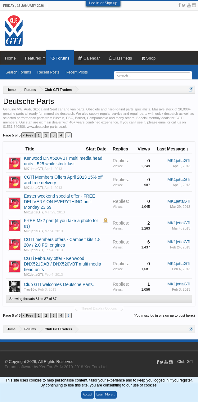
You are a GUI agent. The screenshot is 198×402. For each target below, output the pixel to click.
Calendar (89, 58)
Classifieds (120, 58)
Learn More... (106, 394)
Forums (60, 58)
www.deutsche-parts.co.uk (46, 126)
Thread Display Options (99, 308)
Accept (87, 394)
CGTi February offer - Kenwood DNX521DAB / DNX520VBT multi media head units (62, 264)
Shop (148, 58)
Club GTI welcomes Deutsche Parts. (59, 284)
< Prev (28, 135)
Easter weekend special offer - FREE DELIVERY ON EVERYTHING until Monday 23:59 (59, 202)
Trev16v (30, 289)
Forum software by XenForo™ (56, 366)
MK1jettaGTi (33, 169)
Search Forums (18, 72)
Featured (33, 58)
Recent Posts (48, 72)
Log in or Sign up (103, 3)
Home (10, 58)
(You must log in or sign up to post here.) (164, 315)
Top (194, 346)
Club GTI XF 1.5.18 (3, 346)
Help (188, 346)
